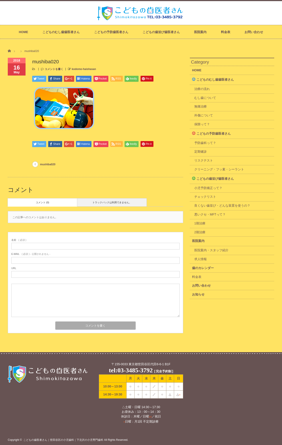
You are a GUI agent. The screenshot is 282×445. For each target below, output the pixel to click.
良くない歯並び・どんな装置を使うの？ (222, 205)
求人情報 (200, 259)
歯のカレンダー (203, 268)
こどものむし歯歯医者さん (61, 32)
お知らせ (198, 294)
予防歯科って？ (205, 143)
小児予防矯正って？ (208, 188)
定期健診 (200, 151)
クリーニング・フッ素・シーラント (219, 169)
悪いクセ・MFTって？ (210, 214)
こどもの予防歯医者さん (111, 32)
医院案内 (200, 32)
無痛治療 (200, 106)
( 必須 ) (18, 240)
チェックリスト (205, 196)
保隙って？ (202, 124)
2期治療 (199, 232)
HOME (23, 32)
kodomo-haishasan (84, 69)
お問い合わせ (253, 32)
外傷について (203, 115)
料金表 (225, 32)
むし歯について (205, 98)
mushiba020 (47, 164)
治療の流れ (202, 89)
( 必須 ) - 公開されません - (30, 254)
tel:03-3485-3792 (131, 370)
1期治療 (199, 223)
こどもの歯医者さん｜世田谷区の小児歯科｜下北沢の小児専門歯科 (63, 439)
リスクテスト (203, 160)
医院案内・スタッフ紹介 (211, 250)
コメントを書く (54, 69)
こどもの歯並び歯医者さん (161, 32)
